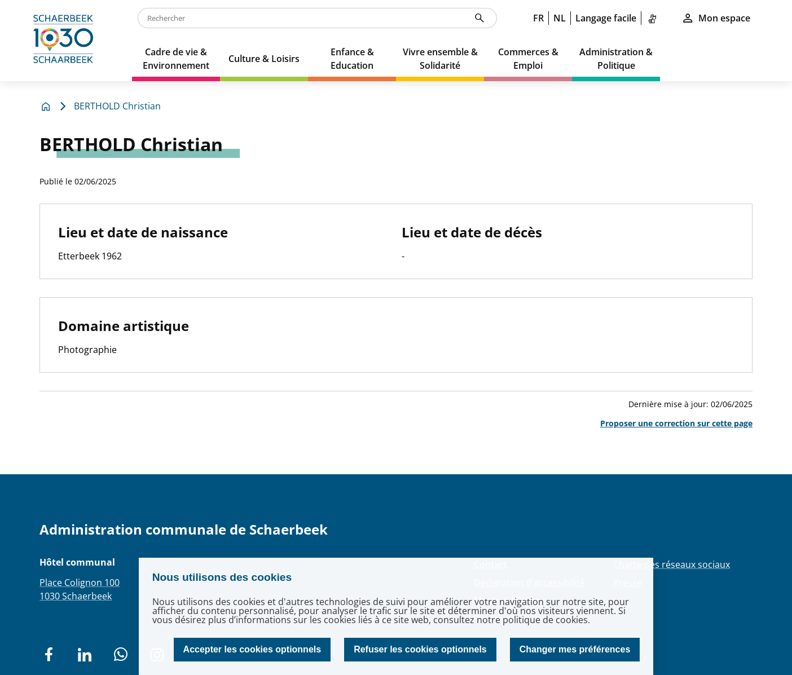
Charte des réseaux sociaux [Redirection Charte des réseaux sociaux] (671, 564)
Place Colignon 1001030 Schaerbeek (79, 589)
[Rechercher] (479, 18)
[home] (66, 40)
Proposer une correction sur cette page (676, 423)
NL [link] (559, 18)
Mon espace (715, 18)
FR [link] (538, 18)
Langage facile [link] (605, 18)
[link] (654, 18)
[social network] (48, 654)
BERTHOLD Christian (117, 106)
